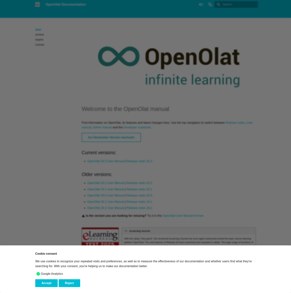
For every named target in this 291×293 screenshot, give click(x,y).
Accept (46, 283)
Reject (69, 283)
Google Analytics (52, 273)
